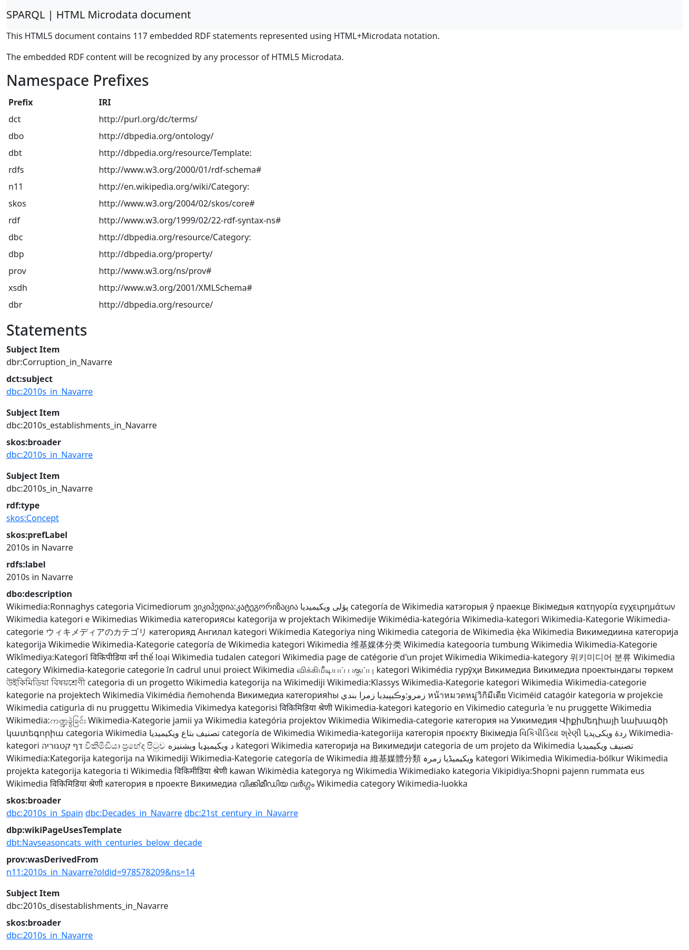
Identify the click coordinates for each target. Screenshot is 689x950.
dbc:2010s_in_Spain (44, 813)
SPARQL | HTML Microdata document (98, 14)
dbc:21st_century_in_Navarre (241, 813)
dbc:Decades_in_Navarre (133, 813)
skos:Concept (32, 518)
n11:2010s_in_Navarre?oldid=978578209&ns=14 (100, 872)
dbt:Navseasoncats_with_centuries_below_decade (104, 842)
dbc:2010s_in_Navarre (49, 391)
